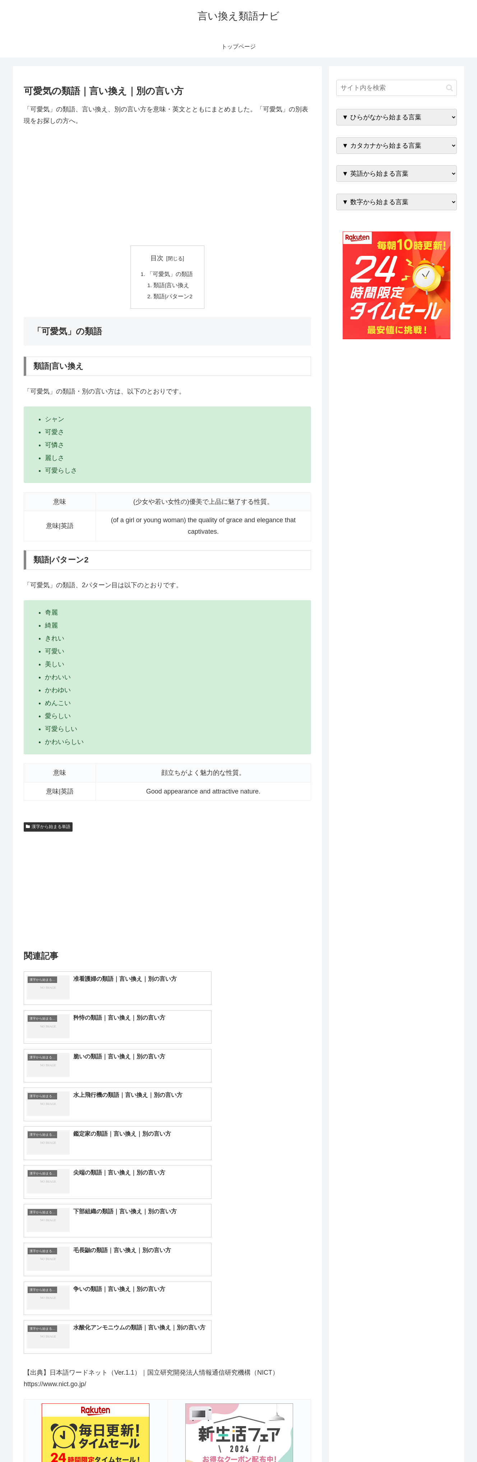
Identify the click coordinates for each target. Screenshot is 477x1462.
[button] (449, 88)
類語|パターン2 (173, 297)
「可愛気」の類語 (170, 274)
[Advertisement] (167, 186)
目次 (156, 258)
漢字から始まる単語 (48, 828)
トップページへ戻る (376, 1440)
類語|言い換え (172, 286)
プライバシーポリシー (432, 1440)
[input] (396, 88)
